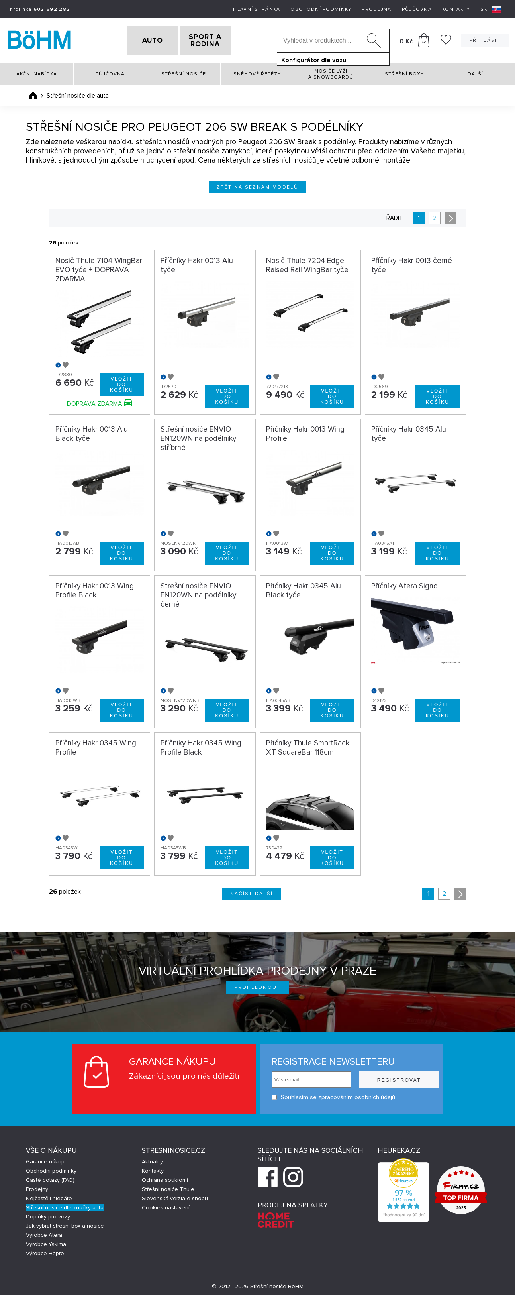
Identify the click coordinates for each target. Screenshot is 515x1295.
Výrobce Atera (44, 1232)
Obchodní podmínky (320, 9)
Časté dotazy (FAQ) (50, 1177)
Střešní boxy (404, 72)
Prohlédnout (257, 985)
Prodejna (376, 9)
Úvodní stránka (33, 92)
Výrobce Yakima (46, 1241)
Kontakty (456, 9)
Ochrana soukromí (165, 1177)
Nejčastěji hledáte (49, 1195)
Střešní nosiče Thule (168, 1186)
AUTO (140, 39)
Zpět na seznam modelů (257, 184)
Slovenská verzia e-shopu (175, 1195)
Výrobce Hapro (45, 1250)
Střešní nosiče (183, 72)
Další (478, 72)
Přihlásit (485, 39)
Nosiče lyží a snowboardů (330, 71)
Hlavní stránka (256, 9)
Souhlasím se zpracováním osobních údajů (332, 1094)
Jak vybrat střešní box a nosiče (65, 1223)
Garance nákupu (47, 1158)
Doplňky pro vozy (48, 1214)
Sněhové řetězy (257, 72)
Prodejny (37, 1186)
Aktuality (152, 1158)
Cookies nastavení (166, 1204)
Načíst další (251, 891)
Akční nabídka (36, 72)
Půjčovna (417, 9)
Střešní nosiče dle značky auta (65, 1204)
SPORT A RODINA (218, 39)
